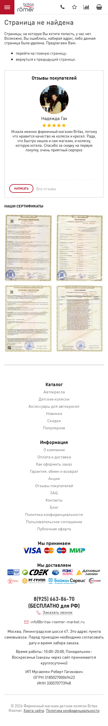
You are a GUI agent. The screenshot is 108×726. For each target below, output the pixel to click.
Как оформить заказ (54, 463)
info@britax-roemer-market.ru (58, 621)
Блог (54, 507)
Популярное (54, 427)
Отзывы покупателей (54, 485)
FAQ (54, 492)
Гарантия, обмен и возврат (54, 471)
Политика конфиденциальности (54, 514)
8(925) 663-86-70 (54, 598)
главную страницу (50, 53)
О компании (54, 449)
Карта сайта (34, 710)
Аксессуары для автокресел (54, 406)
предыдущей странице (56, 59)
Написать (21, 188)
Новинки (54, 413)
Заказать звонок (58, 612)
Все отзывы (46, 188)
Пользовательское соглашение (54, 521)
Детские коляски (54, 398)
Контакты (54, 499)
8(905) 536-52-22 (62, 7)
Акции (54, 478)
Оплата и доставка (54, 456)
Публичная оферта (54, 528)
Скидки (54, 420)
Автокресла (54, 391)
